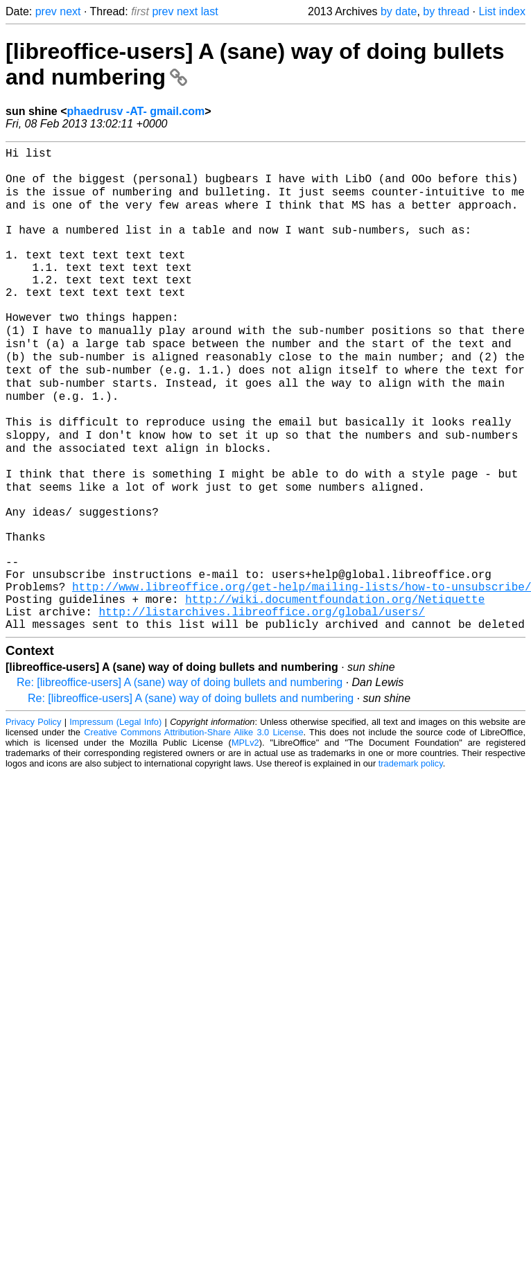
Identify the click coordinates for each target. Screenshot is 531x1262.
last (209, 11)
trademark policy (410, 859)
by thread (446, 11)
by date (399, 11)
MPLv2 (245, 838)
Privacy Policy (33, 817)
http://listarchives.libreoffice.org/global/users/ (261, 704)
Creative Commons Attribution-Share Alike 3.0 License (193, 828)
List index (501, 11)
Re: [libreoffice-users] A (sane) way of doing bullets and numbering (179, 778)
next (70, 11)
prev (46, 11)
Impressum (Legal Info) (115, 817)
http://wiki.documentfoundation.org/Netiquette (335, 688)
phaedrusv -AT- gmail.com (135, 111)
